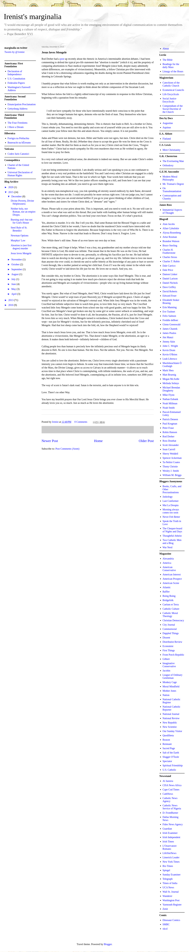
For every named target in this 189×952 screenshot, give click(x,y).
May (14, 289)
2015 (11, 192)
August (15, 274)
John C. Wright (170, 345)
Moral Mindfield (171, 686)
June (14, 284)
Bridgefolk (168, 600)
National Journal (171, 714)
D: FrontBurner (170, 812)
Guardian (167, 828)
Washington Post (171, 900)
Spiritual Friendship (173, 765)
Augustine (168, 123)
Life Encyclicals (171, 94)
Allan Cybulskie (171, 228)
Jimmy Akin (169, 341)
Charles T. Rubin (171, 261)
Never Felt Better (171, 516)
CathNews (168, 793)
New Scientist (170, 726)
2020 (11, 187)
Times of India (170, 883)
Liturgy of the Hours (173, 71)
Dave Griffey (169, 287)
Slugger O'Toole (171, 756)
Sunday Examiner (172, 874)
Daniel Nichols (170, 282)
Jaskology (168, 496)
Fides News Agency (173, 824)
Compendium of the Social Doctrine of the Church (173, 108)
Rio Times (168, 866)
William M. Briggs (172, 475)
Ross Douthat (169, 440)
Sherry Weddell (170, 453)
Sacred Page (169, 748)
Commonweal (170, 629)
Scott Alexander (171, 445)
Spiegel (166, 870)
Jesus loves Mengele (21, 253)
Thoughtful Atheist (172, 535)
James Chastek (170, 328)
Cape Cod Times (171, 789)
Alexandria (168, 558)
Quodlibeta (168, 735)
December (16, 196)
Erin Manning (170, 307)
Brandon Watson (171, 241)
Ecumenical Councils (173, 90)
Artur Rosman (170, 237)
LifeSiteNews (169, 853)
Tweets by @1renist (14, 52)
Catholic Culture (171, 608)
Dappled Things (171, 633)
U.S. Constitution (16, 78)
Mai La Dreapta (171, 505)
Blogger (108, 944)
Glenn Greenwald (171, 324)
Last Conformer (171, 501)
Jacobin (166, 670)
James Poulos (169, 333)
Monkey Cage (170, 682)
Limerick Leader (171, 857)
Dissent (166, 637)
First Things (169, 650)
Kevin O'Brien (170, 354)
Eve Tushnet (169, 311)
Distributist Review (172, 641)
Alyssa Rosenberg (172, 232)
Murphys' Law (18, 240)
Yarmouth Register (172, 904)
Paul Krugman (170, 423)
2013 (11, 300)
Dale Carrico (169, 265)
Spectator (167, 761)
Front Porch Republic (173, 654)
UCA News (168, 887)
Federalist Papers (16, 82)
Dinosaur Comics (171, 920)
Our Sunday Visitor (172, 731)
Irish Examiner (170, 833)
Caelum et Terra (171, 604)
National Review (171, 718)
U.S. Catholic (169, 769)
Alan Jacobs (169, 224)
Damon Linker (170, 274)
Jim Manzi (168, 337)
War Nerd (167, 547)
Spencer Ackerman (172, 458)
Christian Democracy (173, 620)
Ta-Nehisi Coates (171, 462)
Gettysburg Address (17, 108)
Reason (166, 739)
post (62, 58)
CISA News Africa (172, 785)
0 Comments (80, 421)
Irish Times (168, 841)
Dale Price (168, 270)
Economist (168, 646)
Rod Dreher (168, 436)
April (14, 294)
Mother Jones (169, 690)
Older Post (146, 441)
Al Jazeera (168, 781)
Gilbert (166, 659)
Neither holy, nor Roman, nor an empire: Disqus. (23, 211)
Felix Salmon (169, 315)
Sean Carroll (169, 449)
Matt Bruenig (169, 374)
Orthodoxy (168, 165)
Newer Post (50, 441)
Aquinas (167, 127)
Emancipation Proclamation (22, 104)
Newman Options (19, 235)
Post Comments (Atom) (67, 448)
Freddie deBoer (170, 320)
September (17, 269)
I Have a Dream (16, 127)
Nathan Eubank (170, 399)
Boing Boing (169, 596)
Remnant (167, 744)
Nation (166, 695)
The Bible (167, 59)
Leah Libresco (170, 358)
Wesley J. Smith (171, 470)
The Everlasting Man (173, 161)
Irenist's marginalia (32, 16)
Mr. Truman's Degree (173, 184)
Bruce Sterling (170, 245)
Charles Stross (170, 257)
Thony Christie (170, 466)
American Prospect (172, 578)
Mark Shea (168, 370)
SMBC (166, 924)
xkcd (165, 928)
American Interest (172, 574)
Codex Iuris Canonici (18, 153)
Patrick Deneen (170, 419)
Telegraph (168, 878)
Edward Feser (170, 295)
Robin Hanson (170, 432)
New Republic (170, 722)
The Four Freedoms (17, 122)
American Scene (171, 583)
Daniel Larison (170, 278)
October (15, 264)
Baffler (166, 591)
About (166, 48)
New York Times (171, 861)
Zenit (165, 908)
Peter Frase (168, 427)
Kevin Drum (169, 350)
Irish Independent (171, 837)
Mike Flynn (168, 394)
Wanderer (167, 896)
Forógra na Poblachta (18, 138)
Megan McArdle (171, 379)
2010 (11, 305)
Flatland (167, 138)
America (167, 562)
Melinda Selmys (171, 383)
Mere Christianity (171, 149)
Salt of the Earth (171, 752)
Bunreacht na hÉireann (19, 142)
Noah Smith (169, 407)
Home (98, 441)
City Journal (169, 624)
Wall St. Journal (171, 891)
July (13, 279)
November (17, 259)
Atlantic (167, 587)
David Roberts (170, 291)
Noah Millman (170, 403)
